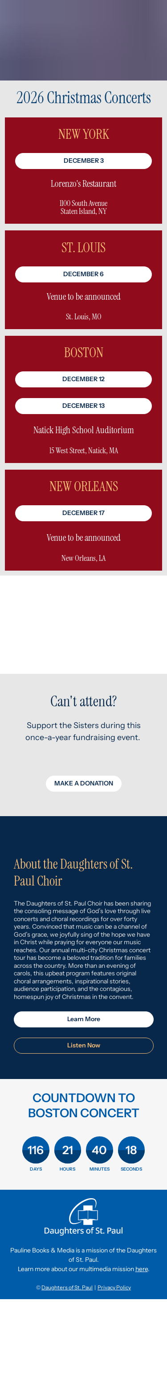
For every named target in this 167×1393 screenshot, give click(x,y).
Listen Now (83, 1045)
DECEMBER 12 (83, 379)
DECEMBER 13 (83, 406)
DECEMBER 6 (83, 274)
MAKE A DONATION (83, 783)
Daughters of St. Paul (67, 1287)
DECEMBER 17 (83, 513)
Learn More (83, 1019)
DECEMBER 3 (84, 161)
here (141, 1269)
